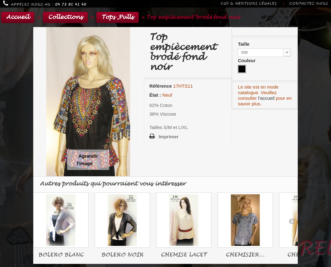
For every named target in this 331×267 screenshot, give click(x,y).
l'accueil (266, 98)
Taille (244, 44)
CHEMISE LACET (183, 254)
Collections (65, 17)
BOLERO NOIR (122, 254)
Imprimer (169, 136)
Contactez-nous (308, 3)
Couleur (247, 60)
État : (155, 95)
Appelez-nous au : (44, 3)
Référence (160, 86)
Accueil (17, 17)
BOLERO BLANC (61, 254)
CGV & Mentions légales (248, 3)
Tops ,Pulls (118, 17)
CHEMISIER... (245, 254)
